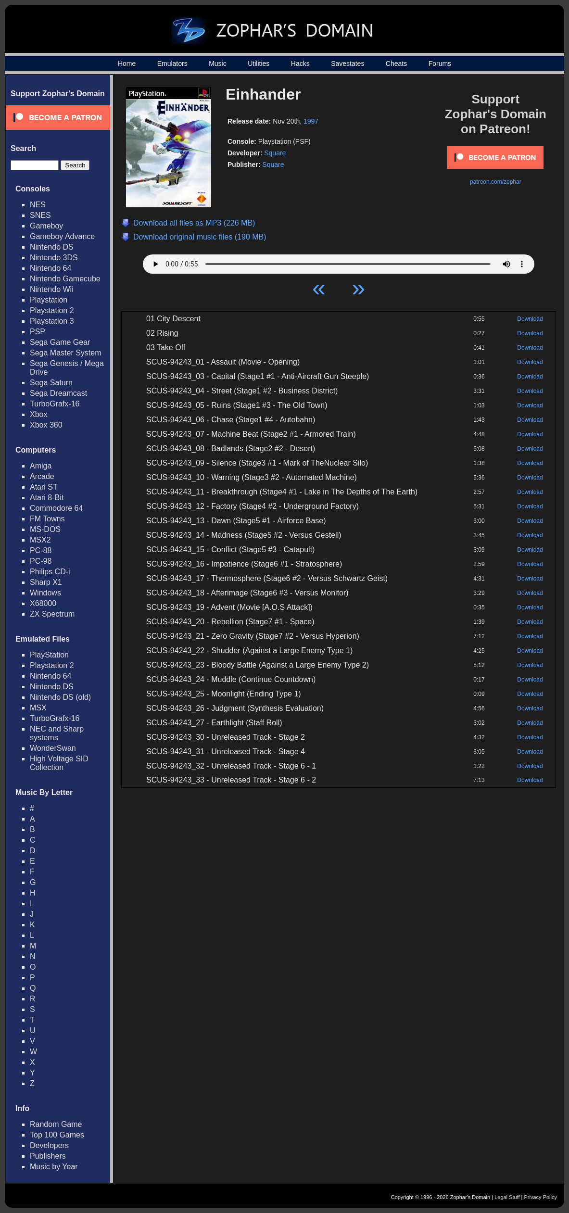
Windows (45, 593)
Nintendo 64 (50, 268)
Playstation (48, 300)
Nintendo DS (52, 247)
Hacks (300, 63)
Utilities (258, 63)
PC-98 (40, 561)
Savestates (347, 63)
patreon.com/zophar (495, 181)
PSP (37, 332)
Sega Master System (65, 353)
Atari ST (44, 487)
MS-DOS (45, 529)
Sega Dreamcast (58, 393)
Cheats (396, 63)
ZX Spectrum (52, 614)
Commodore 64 (56, 508)
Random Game (56, 1124)
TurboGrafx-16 (54, 404)
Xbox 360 (46, 425)
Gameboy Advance (62, 236)
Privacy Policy (540, 1197)
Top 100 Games (57, 1135)
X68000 (43, 603)
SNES (40, 215)
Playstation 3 (52, 321)
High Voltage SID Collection (59, 763)
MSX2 (40, 540)
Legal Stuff (506, 1197)
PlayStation (49, 655)
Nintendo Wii (52, 289)
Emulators (172, 63)
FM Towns (47, 519)
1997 (310, 121)
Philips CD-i (50, 572)
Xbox (38, 414)
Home (127, 63)
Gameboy (46, 226)
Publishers (48, 1156)
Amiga (40, 466)
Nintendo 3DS (54, 257)
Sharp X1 (46, 582)
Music (218, 63)
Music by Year (54, 1166)
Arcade (42, 476)
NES (38, 205)
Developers (49, 1145)
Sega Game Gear (60, 342)
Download (530, 319)
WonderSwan (53, 748)
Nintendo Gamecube (65, 279)
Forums (440, 63)
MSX (38, 708)
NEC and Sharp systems (57, 733)
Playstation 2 (52, 310)
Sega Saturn (51, 383)
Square (275, 153)
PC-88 (40, 550)
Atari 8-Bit (46, 497)
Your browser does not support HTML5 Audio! (338, 262)
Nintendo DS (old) (60, 697)
